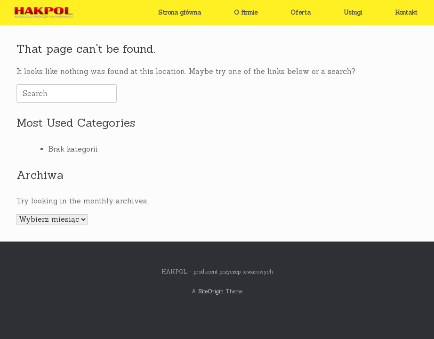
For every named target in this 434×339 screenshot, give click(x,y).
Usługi (353, 12)
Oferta (300, 12)
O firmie (245, 12)
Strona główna (179, 12)
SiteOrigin (211, 291)
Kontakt (406, 12)
